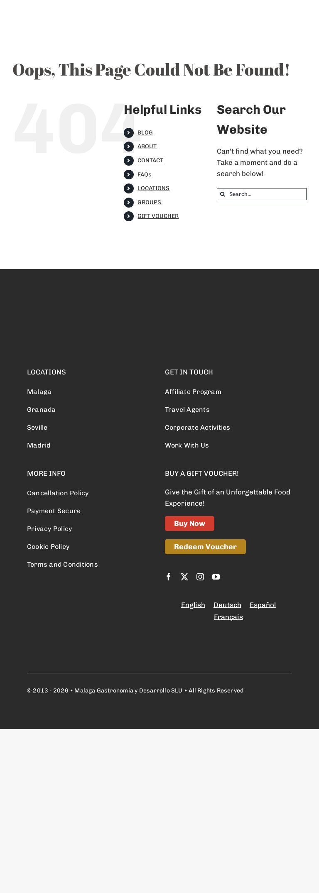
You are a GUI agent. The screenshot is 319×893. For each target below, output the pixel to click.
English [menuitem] (193, 605)
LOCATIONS (153, 188)
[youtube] (216, 576)
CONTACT (150, 160)
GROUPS (149, 202)
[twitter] (184, 576)
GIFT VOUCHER (158, 216)
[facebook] (168, 576)
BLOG (145, 132)
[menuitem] (193, 605)
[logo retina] (68, 305)
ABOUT (147, 146)
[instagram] (200, 576)
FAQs (144, 174)
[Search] (223, 194)
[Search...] (262, 194)
